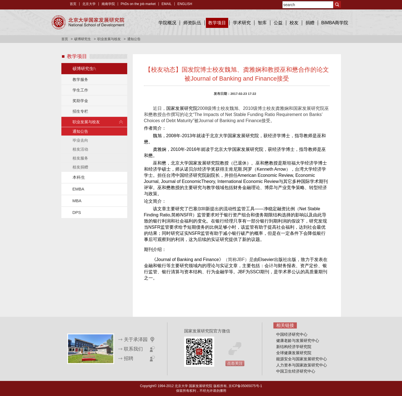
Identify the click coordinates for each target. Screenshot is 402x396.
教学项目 (217, 22)
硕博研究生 (82, 39)
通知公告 (80, 131)
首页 (73, 4)
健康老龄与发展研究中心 (297, 340)
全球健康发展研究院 (293, 353)
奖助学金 (80, 100)
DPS (77, 212)
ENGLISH (184, 4)
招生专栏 (80, 111)
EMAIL (167, 4)
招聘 (128, 358)
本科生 (79, 177)
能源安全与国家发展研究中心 (301, 359)
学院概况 (167, 22)
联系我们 (133, 349)
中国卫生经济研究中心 (295, 371)
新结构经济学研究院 (293, 346)
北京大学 (89, 4)
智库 (262, 22)
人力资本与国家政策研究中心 (301, 365)
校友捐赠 (80, 167)
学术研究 (242, 22)
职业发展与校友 (109, 39)
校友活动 (80, 149)
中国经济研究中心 (291, 334)
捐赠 (309, 22)
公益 (278, 22)
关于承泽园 (136, 339)
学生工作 (80, 90)
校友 (294, 22)
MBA (77, 200)
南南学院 (108, 4)
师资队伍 (192, 22)
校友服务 (80, 158)
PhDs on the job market (138, 4)
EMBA (79, 189)
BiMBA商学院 (334, 22)
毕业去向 (80, 140)
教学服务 (80, 79)
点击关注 (235, 363)
